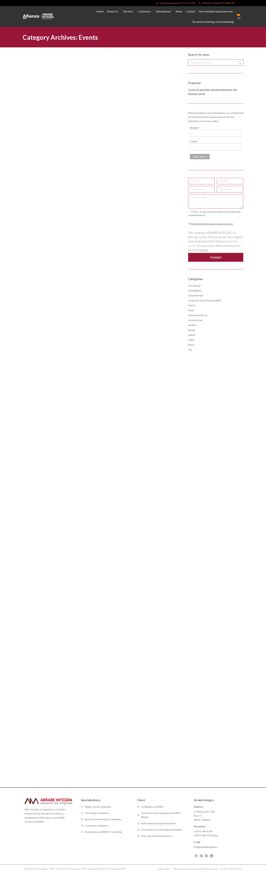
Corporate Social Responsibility (204, 300)
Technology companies (97, 813)
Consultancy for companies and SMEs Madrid (161, 815)
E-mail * (194, 141)
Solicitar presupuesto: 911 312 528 (175, 3)
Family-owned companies (98, 806)
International (195, 320)
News (191, 344)
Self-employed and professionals (158, 823)
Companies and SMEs (152, 806)
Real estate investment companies (103, 819)
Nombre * (195, 128)
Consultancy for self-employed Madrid (161, 829)
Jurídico (192, 325)
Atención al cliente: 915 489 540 (216, 3)
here (205, 250)
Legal (191, 339)
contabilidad (194, 290)
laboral (191, 329)
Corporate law (195, 295)
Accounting (194, 285)
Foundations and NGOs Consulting (103, 831)
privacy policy (211, 121)
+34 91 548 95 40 (203, 831)
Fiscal (191, 310)
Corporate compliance (96, 825)
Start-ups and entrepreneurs (156, 835)
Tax (190, 349)
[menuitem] (240, 17)
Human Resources (197, 315)
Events (192, 305)
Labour (191, 334)
